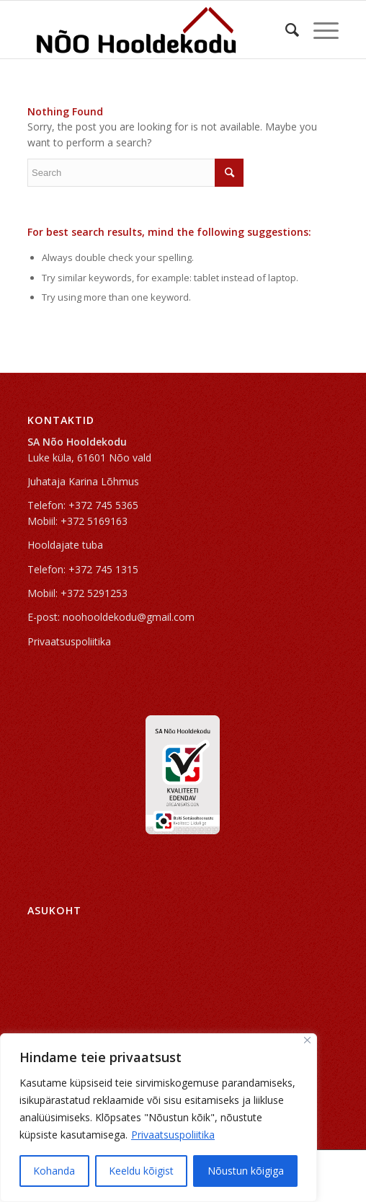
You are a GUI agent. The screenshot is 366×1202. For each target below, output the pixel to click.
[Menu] (319, 29)
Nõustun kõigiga (245, 1170)
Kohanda (54, 1170)
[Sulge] (307, 1040)
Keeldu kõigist (141, 1170)
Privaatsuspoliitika (173, 1134)
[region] (158, 1117)
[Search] (285, 29)
